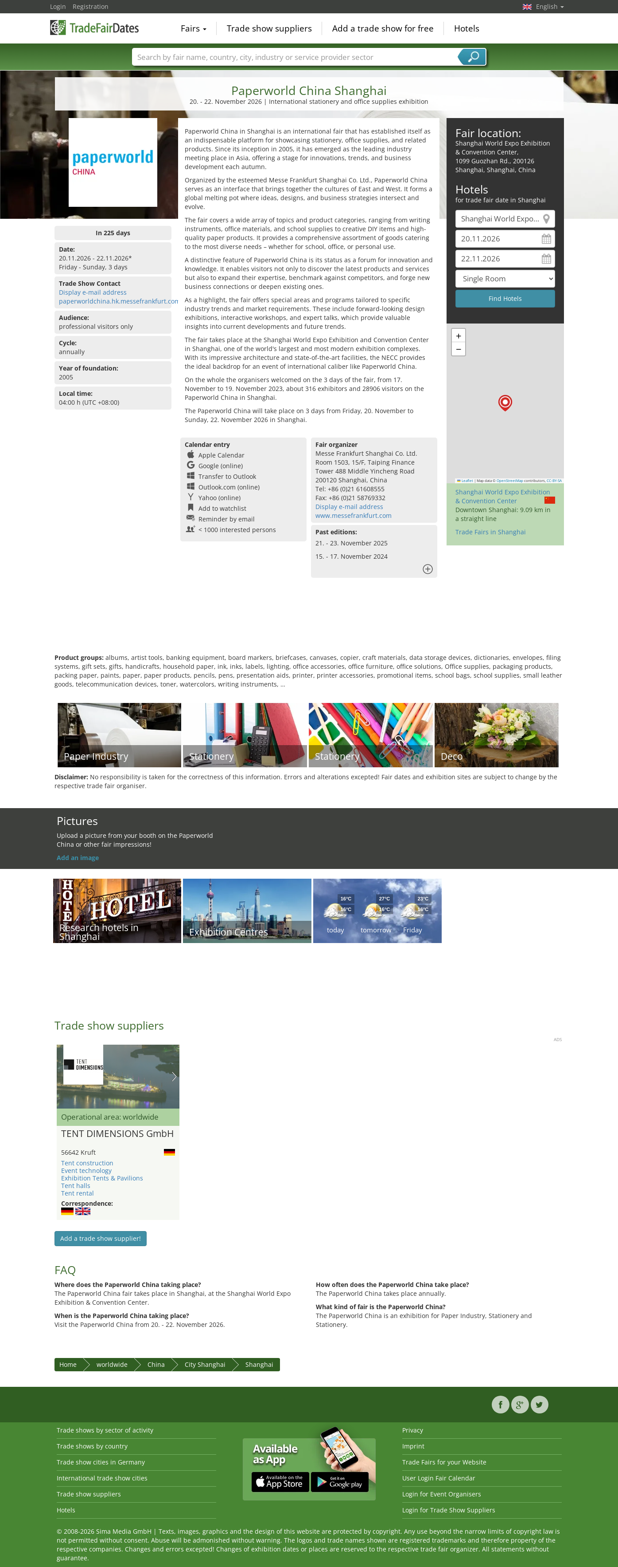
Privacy (412, 1430)
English (550, 6)
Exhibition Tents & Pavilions (102, 1178)
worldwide (112, 1364)
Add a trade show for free (383, 28)
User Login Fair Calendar (438, 1478)
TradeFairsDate (94, 27)
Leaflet (465, 480)
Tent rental (77, 1193)
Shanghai (259, 1364)
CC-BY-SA (554, 480)
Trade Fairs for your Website (444, 1462)
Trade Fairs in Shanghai (490, 532)
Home (68, 1364)
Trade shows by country (92, 1446)
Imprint (413, 1446)
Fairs (193, 28)
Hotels (466, 28)
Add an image (78, 857)
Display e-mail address (93, 292)
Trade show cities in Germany (101, 1462)
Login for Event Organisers (441, 1494)
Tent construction (87, 1163)
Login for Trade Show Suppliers (448, 1510)
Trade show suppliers (269, 28)
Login (58, 6)
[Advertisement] (309, 624)
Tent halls (75, 1185)
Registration (91, 6)
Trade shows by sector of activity (105, 1430)
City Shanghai (205, 1364)
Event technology (86, 1170)
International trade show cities (102, 1478)
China (156, 1364)
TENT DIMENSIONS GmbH (117, 1134)
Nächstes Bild (174, 1076)
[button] (505, 403)
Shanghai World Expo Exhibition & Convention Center (502, 496)
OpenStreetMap (510, 480)
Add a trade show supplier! (100, 1238)
